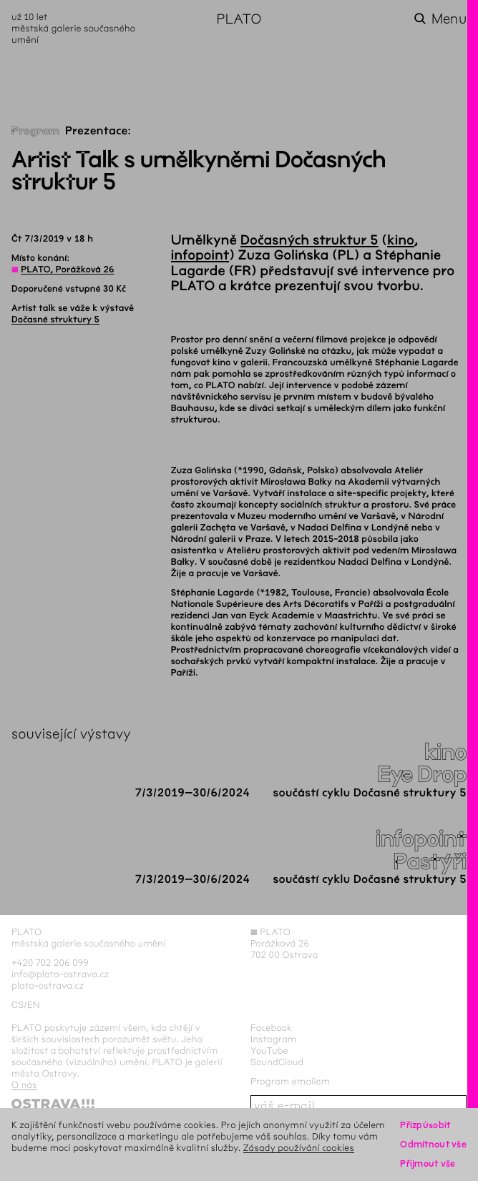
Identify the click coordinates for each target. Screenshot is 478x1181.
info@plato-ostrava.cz (60, 974)
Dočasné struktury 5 (55, 320)
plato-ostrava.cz (47, 985)
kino (400, 240)
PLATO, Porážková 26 (67, 270)
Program (35, 131)
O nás (24, 1084)
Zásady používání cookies (298, 1147)
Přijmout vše (427, 1163)
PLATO (238, 18)
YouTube (269, 1050)
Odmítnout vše (433, 1144)
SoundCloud (276, 1062)
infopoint (200, 255)
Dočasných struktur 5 (309, 240)
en (33, 1004)
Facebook (271, 1027)
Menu (449, 18)
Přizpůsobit (425, 1125)
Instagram (273, 1039)
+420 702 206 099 (50, 962)
